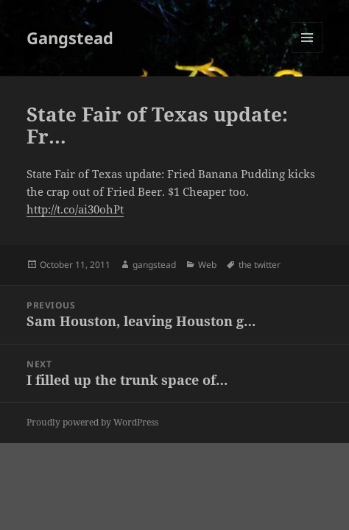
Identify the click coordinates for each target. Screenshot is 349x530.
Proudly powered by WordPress (92, 422)
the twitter (260, 264)
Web (207, 264)
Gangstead (70, 37)
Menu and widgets (307, 52)
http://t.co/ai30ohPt (75, 209)
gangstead (154, 264)
